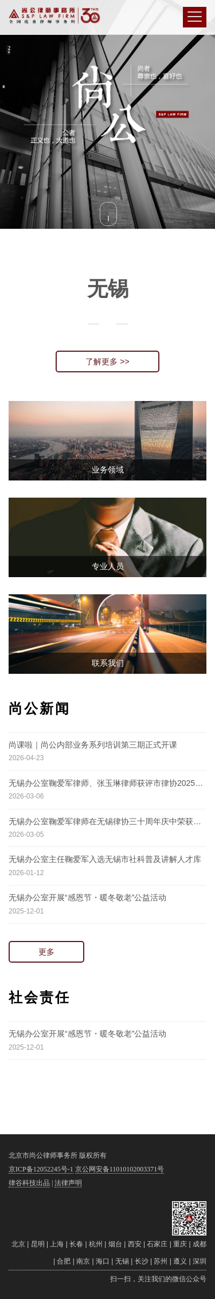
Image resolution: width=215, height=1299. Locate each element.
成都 (199, 1244)
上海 (57, 1244)
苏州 (160, 1261)
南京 (83, 1261)
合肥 (64, 1261)
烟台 (115, 1244)
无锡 (122, 1261)
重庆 (180, 1244)
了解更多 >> (107, 361)
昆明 (38, 1244)
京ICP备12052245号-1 (41, 1169)
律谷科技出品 (29, 1183)
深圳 (199, 1261)
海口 (103, 1261)
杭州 (96, 1244)
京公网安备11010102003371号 (120, 1169)
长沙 (141, 1261)
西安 (135, 1244)
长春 (76, 1244)
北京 (18, 1244)
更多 (46, 951)
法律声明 (68, 1183)
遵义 (180, 1261)
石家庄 (157, 1244)
